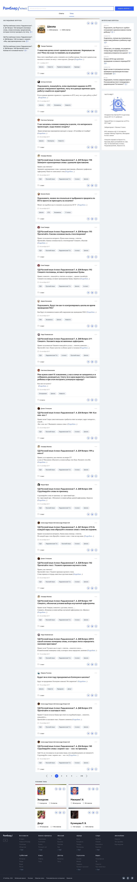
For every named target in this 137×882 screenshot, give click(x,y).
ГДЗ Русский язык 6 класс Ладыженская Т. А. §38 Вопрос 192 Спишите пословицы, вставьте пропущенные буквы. (64, 271)
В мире (21, 839)
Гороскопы (81, 855)
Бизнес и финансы (45, 836)
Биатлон (98, 847)
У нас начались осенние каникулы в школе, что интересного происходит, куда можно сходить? (64, 125)
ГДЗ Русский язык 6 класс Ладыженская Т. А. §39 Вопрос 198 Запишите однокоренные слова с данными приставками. (64, 161)
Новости (117, 839)
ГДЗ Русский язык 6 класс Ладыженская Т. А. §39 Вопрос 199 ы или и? (65, 452)
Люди (21, 861)
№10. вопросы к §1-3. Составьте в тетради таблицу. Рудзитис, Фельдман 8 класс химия (117, 133)
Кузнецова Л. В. (78, 823)
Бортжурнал (119, 844)
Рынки (40, 844)
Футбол (98, 839)
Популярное (100, 859)
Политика (22, 844)
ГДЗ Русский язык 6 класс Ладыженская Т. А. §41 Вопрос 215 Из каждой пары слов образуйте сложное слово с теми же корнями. (67, 528)
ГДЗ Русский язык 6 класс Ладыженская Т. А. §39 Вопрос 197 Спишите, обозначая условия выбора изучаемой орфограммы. (66, 602)
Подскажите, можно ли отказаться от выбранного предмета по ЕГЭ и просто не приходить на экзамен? (66, 199)
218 (82, 776)
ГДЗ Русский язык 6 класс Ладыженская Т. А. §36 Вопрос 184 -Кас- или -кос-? (67, 414)
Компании (41, 842)
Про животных (101, 867)
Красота (60, 842)
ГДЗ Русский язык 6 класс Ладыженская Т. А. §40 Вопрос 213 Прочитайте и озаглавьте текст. (64, 709)
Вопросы (60, 859)
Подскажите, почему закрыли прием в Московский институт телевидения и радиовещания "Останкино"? (117, 82)
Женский (60, 836)
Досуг (40, 823)
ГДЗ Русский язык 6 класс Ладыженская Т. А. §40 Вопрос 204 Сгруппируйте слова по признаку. (64, 490)
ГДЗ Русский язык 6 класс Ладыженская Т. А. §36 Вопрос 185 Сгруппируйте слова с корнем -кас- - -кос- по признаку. (64, 747)
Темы (40, 861)
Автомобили (119, 836)
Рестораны (80, 847)
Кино (78, 839)
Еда (58, 847)
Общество (22, 847)
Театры (79, 844)
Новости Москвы (24, 842)
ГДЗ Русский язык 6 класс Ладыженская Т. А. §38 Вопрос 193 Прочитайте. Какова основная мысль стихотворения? (64, 233)
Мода (59, 839)
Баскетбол (99, 844)
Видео (98, 855)
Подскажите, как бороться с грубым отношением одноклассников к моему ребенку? (117, 30)
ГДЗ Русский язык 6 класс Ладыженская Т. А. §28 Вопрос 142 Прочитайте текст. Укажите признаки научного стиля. (64, 564)
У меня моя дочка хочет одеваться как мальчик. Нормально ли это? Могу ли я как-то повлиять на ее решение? (66, 52)
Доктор (60, 855)
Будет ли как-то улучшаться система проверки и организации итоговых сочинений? (116, 72)
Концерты (80, 842)
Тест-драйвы (119, 842)
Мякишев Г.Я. (77, 800)
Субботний (23, 855)
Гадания (79, 864)
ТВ (96, 861)
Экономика (42, 839)
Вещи (21, 864)
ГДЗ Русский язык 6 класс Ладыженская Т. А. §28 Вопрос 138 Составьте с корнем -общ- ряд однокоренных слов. (17, 39)
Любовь (60, 844)
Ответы (40, 859)
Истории (22, 859)
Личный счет (42, 847)
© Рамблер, (6, 878)
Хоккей (98, 842)
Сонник (79, 859)
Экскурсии (42, 800)
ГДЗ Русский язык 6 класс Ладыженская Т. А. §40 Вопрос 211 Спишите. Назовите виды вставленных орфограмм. (64, 340)
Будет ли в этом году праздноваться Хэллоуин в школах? (63, 677)
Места (21, 867)
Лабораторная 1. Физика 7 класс (115, 127)
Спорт (98, 836)
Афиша (79, 836)
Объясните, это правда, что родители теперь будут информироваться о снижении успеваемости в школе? (117, 51)
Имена (79, 861)
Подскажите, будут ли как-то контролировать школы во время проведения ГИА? (66, 307)
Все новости (23, 836)
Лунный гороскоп (83, 867)
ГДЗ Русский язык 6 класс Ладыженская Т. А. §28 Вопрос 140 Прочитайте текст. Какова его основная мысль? (17, 48)
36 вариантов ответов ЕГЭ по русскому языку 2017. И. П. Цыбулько (117, 116)
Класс (40, 855)
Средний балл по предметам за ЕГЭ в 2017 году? (116, 122)
